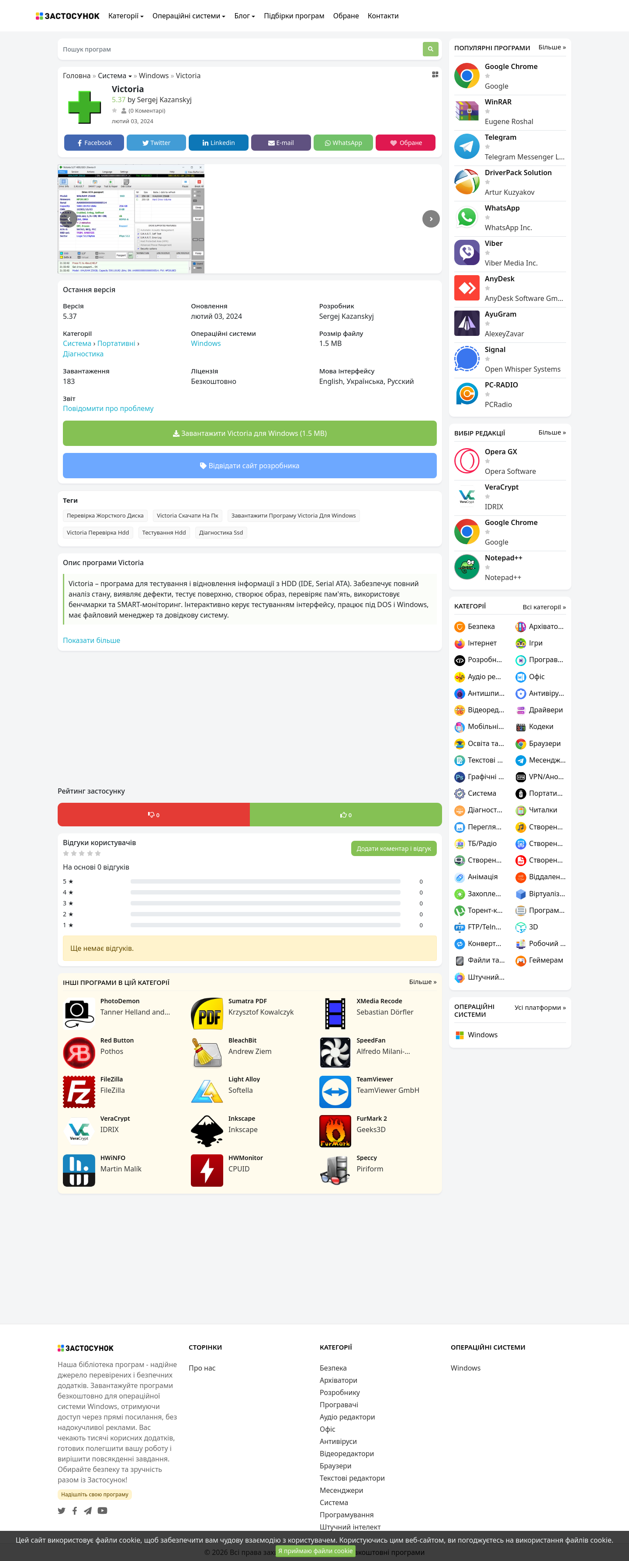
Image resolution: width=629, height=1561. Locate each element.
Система (112, 75)
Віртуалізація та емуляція (540, 894)
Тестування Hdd (164, 532)
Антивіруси (540, 693)
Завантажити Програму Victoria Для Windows (294, 515)
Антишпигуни (479, 693)
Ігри (529, 643)
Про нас (202, 1368)
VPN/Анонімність (540, 777)
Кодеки (534, 727)
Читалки (536, 810)
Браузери (538, 744)
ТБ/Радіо (475, 844)
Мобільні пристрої (479, 727)
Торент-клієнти (479, 910)
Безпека (474, 627)
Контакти (383, 16)
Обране (346, 16)
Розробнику (479, 660)
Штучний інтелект (479, 977)
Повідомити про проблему (108, 408)
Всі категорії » (544, 606)
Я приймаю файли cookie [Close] (315, 1554)
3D (526, 927)
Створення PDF (540, 860)
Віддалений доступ (540, 877)
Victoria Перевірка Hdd (98, 532)
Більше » (423, 981)
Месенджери (540, 760)
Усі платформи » (540, 1007)
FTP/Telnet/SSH (479, 927)
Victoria (188, 75)
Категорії (123, 16)
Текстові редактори (479, 760)
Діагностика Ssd (221, 532)
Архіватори (540, 627)
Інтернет (475, 643)
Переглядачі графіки (479, 827)
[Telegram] (86, 1508)
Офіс (530, 677)
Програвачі (540, 660)
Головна (77, 75)
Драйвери (539, 710)
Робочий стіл (540, 944)
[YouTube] (100, 1508)
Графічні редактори (479, 777)
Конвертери (479, 944)
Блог (242, 16)
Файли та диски (479, 960)
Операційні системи (186, 16)
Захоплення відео (479, 894)
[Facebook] (73, 1508)
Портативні (116, 343)
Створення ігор (479, 860)
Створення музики (540, 827)
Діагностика (83, 354)
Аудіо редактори (479, 677)
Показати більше (91, 640)
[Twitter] (62, 1508)
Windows (154, 75)
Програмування (540, 910)
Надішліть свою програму (94, 1494)
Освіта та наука (479, 744)
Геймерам (539, 960)
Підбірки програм (294, 16)
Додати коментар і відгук (394, 848)
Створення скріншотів (540, 844)
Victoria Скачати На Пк (187, 515)
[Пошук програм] (240, 49)
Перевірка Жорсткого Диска (105, 515)
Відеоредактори (479, 710)
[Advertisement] (250, 719)
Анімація (476, 877)
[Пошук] (431, 49)
